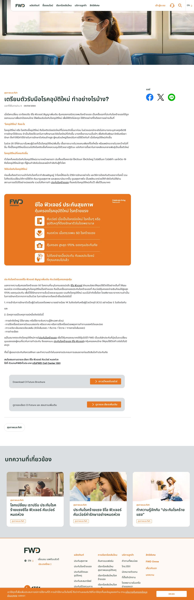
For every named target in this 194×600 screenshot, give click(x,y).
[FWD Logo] (20, 5)
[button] (34, 5)
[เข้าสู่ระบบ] (160, 5)
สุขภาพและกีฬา (14, 427)
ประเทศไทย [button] (44, 564)
